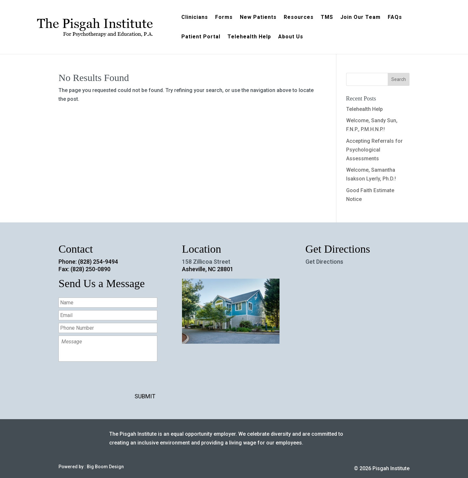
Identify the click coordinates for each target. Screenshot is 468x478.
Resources (299, 17)
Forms (224, 17)
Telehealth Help (249, 37)
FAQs (395, 17)
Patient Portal (200, 37)
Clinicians (194, 17)
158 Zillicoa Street (206, 261)
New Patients (258, 17)
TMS (327, 17)
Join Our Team (360, 17)
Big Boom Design (105, 466)
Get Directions (324, 261)
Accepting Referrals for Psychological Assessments (374, 150)
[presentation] (107, 379)
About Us (290, 37)
